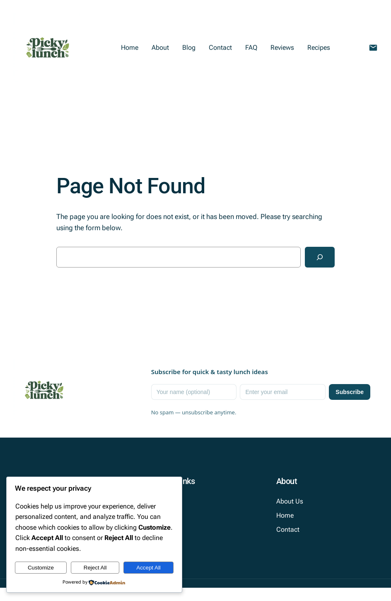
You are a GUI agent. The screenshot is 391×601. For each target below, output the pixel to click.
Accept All (148, 568)
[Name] (194, 392)
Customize (41, 568)
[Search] (320, 257)
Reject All (95, 568)
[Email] (283, 392)
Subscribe (349, 392)
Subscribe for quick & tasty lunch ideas (209, 371)
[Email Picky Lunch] (373, 47)
